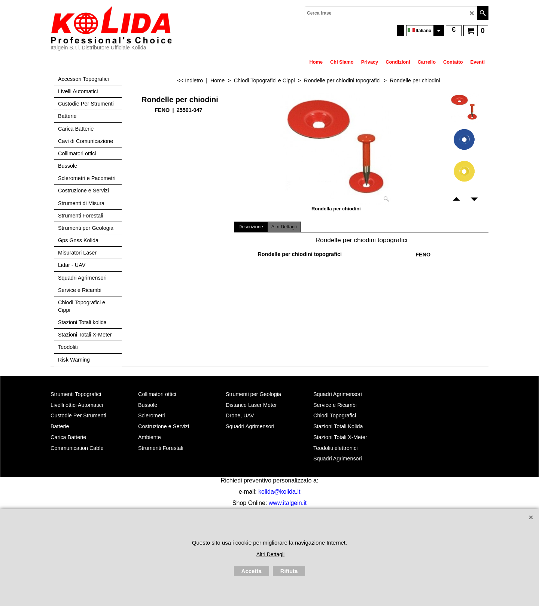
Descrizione (250, 226)
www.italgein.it (288, 503)
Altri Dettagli (284, 226)
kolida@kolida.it (279, 491)
